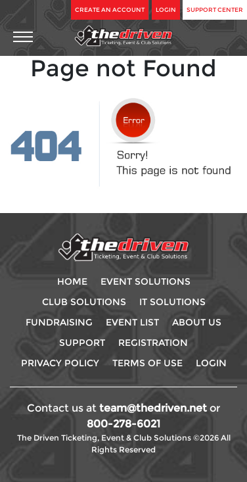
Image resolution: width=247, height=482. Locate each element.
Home (72, 281)
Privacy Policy (60, 363)
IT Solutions (172, 302)
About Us (196, 322)
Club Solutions (84, 302)
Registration (153, 343)
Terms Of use (147, 363)
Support (82, 343)
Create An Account (110, 9)
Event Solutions (146, 281)
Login (166, 9)
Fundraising (59, 322)
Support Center (215, 9)
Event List (132, 322)
